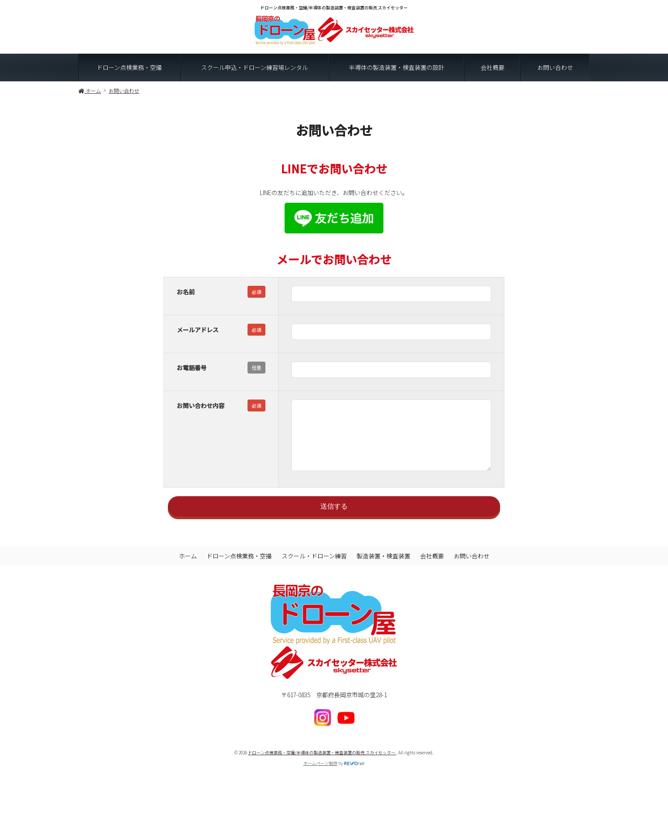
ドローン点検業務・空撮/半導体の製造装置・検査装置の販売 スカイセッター (322, 765)
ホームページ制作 (320, 776)
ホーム (188, 568)
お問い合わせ (555, 67)
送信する (334, 519)
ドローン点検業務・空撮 (129, 67)
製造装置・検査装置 (383, 568)
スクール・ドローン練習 (314, 568)
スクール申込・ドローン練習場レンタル (254, 67)
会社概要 (492, 67)
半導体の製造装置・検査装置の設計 (396, 67)
